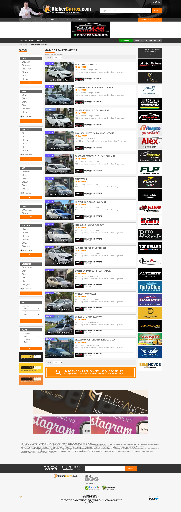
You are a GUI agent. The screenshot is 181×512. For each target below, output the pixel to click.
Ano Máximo (26, 312)
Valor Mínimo (26, 333)
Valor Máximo (26, 339)
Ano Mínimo (26, 306)
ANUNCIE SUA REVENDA (150, 20)
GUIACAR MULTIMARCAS (32, 40)
